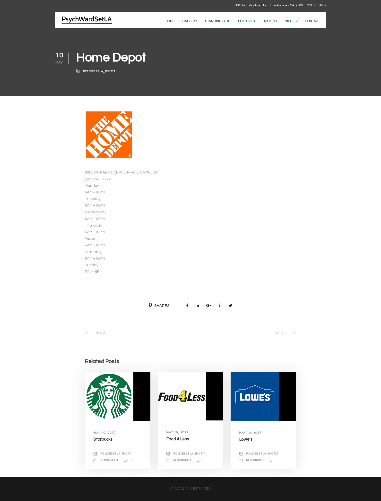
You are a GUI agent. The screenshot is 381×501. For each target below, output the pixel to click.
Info (288, 21)
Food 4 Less (177, 439)
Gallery (190, 21)
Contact (312, 21)
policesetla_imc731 (99, 71)
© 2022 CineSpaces (190, 488)
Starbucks (103, 439)
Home (170, 21)
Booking (270, 21)
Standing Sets (217, 21)
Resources (109, 460)
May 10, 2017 (104, 432)
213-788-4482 (316, 5)
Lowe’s (245, 439)
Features (246, 21)
